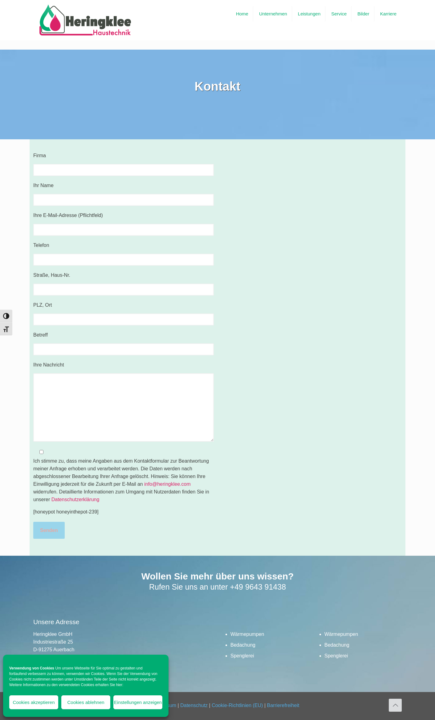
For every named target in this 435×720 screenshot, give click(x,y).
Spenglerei (242, 655)
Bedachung (242, 645)
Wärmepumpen (247, 634)
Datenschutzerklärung (75, 499)
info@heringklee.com (167, 484)
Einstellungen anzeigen (138, 702)
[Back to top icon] (395, 705)
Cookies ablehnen (85, 702)
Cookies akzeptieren (34, 702)
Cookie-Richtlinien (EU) (237, 705)
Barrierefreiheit (283, 705)
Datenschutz (194, 705)
